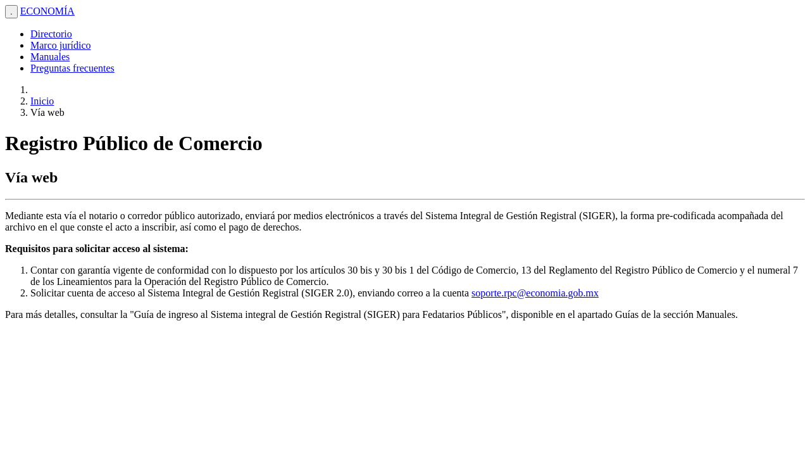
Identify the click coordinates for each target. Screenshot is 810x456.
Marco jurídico (60, 45)
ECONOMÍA (47, 11)
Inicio (42, 101)
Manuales (50, 56)
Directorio (51, 33)
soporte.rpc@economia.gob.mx (535, 293)
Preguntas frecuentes (72, 68)
